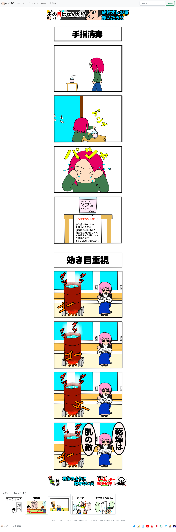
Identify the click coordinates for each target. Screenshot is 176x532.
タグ (28, 3)
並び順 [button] (43, 3)
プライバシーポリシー (107, 520)
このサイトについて (58, 520)
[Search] (152, 3)
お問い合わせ (120, 520)
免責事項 (94, 520)
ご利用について (72, 520)
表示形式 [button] (53, 3)
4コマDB (7, 3)
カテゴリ (20, 3)
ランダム (35, 3)
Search (170, 3)
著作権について (84, 520)
